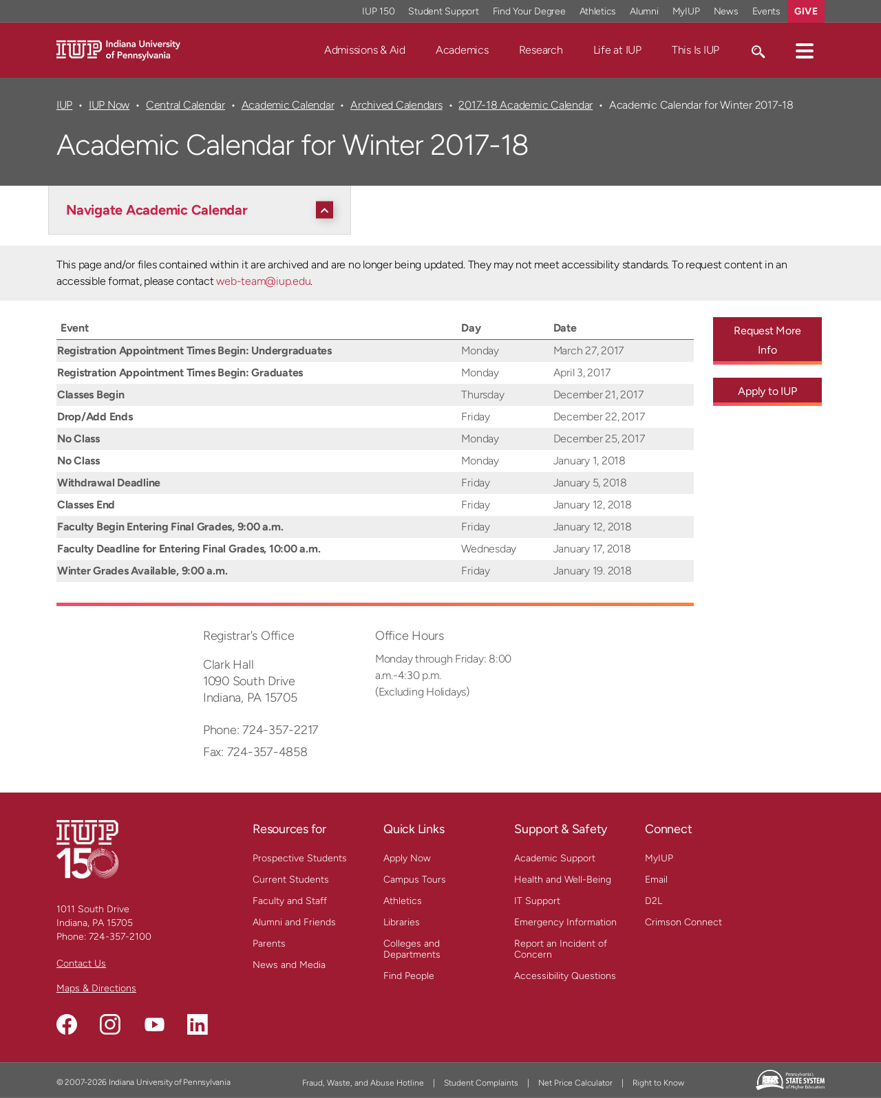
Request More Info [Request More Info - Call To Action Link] (767, 340)
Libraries (401, 922)
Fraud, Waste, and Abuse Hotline (363, 1083)
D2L (653, 901)
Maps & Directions (96, 988)
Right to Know (658, 1083)
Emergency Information (565, 922)
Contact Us (81, 963)
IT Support (537, 901)
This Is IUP (695, 49)
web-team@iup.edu (263, 281)
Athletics (402, 901)
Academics (462, 49)
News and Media (289, 965)
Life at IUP (617, 49)
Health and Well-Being (562, 879)
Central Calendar (185, 104)
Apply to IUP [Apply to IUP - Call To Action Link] (767, 391)
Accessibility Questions (565, 976)
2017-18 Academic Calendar (525, 104)
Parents (269, 943)
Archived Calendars (396, 104)
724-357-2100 (120, 937)
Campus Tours (414, 879)
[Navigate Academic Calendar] (203, 210)
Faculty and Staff (290, 901)
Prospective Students (300, 858)
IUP (64, 104)
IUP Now (109, 104)
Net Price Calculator (575, 1083)
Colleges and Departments (411, 949)
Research (541, 49)
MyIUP (659, 858)
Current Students (291, 879)
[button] (805, 50)
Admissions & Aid (364, 49)
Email (656, 879)
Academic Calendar (288, 104)
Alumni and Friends (294, 922)
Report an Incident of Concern (560, 949)
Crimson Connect (683, 922)
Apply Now (407, 858)
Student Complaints (481, 1083)
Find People (408, 976)
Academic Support (554, 858)
